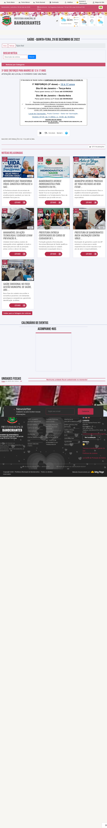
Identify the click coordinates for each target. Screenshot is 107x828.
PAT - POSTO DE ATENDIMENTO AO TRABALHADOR (52, 442)
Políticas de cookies (90, 453)
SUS (29, 441)
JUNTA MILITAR (69, 438)
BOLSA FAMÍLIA (32, 425)
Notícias (11, 46)
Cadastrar (85, 411)
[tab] (57, 20)
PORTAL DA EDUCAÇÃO (35, 437)
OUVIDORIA (31, 434)
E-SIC (66, 435)
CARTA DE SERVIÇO (34, 428)
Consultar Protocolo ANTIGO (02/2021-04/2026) (52, 427)
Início (5, 46)
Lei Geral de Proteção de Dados (94, 458)
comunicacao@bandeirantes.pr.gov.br (94, 434)
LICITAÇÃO (49, 432)
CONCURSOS (32, 431)
